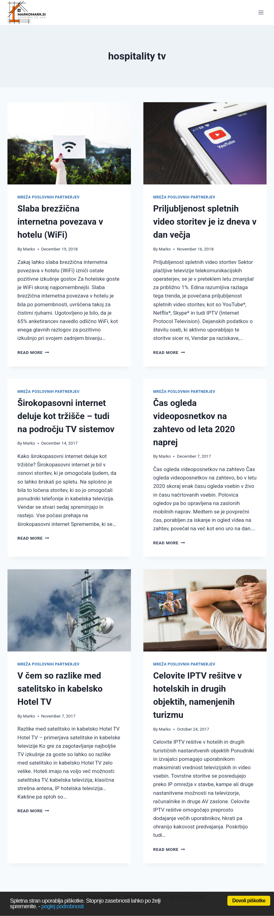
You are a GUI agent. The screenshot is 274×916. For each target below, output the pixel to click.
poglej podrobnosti (62, 906)
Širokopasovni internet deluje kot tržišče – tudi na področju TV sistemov (65, 416)
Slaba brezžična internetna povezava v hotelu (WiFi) (60, 221)
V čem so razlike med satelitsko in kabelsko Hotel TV (60, 688)
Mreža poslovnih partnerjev (48, 197)
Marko (29, 248)
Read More (33, 352)
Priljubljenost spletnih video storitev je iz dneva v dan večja (205, 221)
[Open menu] (261, 12)
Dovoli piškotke (248, 900)
